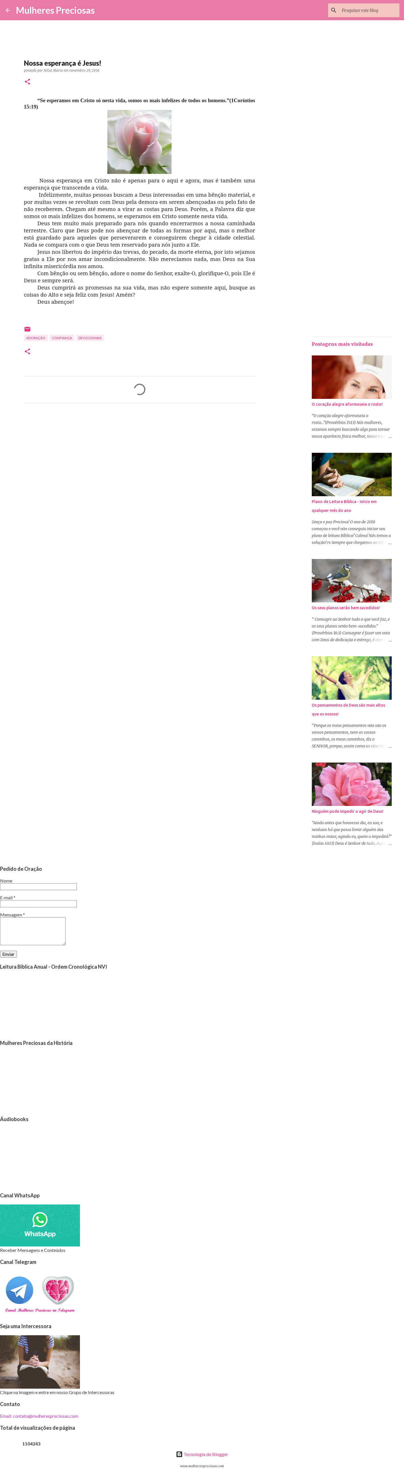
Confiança (62, 338)
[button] (27, 82)
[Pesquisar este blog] (369, 10)
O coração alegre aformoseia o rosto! (347, 404)
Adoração (35, 338)
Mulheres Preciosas (55, 10)
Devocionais (90, 338)
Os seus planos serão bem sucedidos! (346, 608)
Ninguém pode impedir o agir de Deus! (347, 811)
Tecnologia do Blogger (202, 1454)
